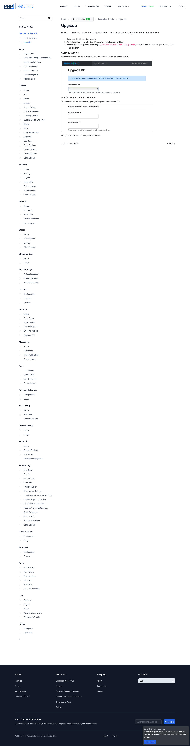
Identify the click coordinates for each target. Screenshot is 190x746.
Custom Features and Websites (69, 697)
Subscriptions (29, 239)
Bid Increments (30, 186)
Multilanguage (25, 269)
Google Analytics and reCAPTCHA (38, 495)
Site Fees (27, 298)
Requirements (20, 691)
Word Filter (28, 585)
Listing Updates (30, 154)
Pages (26, 604)
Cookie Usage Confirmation (35, 499)
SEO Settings (29, 478)
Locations (28, 633)
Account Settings (31, 70)
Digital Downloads (31, 111)
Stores (22, 230)
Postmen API (29, 335)
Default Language (31, 274)
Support (108, 6)
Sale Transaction (30, 379)
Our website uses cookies (154, 729)
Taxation (23, 289)
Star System (29, 454)
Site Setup (28, 470)
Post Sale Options (31, 327)
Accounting (24, 406)
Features (63, 6)
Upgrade (27, 42)
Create (26, 90)
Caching (27, 474)
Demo (144, 6)
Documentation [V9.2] (65, 681)
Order (152, 6)
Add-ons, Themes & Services (67, 691)
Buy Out (27, 178)
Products (23, 201)
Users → (171, 143)
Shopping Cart (26, 254)
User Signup (29, 371)
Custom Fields (25, 532)
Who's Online (29, 568)
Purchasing (28, 210)
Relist (26, 128)
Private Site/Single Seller (34, 504)
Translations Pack (31, 283)
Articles (59, 707)
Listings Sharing (30, 149)
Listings (22, 86)
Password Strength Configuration (37, 58)
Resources (124, 6)
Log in (181, 6)
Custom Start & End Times (35, 120)
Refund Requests (31, 419)
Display (27, 243)
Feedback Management (33, 459)
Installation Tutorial (28, 33)
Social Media (29, 516)
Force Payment (30, 223)
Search (27, 124)
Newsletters (29, 572)
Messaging (24, 342)
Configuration (29, 294)
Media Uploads (30, 107)
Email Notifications (31, 355)
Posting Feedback (31, 450)
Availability (28, 351)
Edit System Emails (32, 617)
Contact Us (164, 6)
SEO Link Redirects (31, 589)
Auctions (23, 165)
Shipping (23, 309)
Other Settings (30, 158)
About (99, 681)
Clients (100, 691)
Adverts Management (33, 613)
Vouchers (28, 580)
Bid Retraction (29, 190)
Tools (21, 563)
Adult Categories (31, 512)
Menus (26, 609)
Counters (27, 141)
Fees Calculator (30, 383)
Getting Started (26, 27)
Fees (21, 366)
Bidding (27, 173)
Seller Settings (30, 145)
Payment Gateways (28, 390)
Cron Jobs (28, 483)
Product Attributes (31, 219)
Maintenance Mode (32, 521)
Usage (26, 263)
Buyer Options (29, 322)
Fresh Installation (31, 38)
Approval (27, 137)
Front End (28, 415)
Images (27, 103)
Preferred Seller (30, 487)
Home (63, 19)
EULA (106, 736)
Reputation (24, 441)
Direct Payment (26, 425)
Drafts (26, 99)
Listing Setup (29, 375)
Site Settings (25, 465)
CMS (21, 595)
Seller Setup (29, 318)
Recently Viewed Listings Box (36, 508)
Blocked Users (30, 576)
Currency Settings (31, 116)
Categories (28, 628)
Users (21, 49)
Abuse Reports (30, 359)
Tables (22, 624)
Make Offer (28, 182)
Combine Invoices (31, 132)
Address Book (29, 79)
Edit (25, 94)
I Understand (150, 742)
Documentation (92, 6)
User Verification (30, 66)
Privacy (115, 736)
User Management (31, 75)
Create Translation (31, 278)
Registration (29, 53)
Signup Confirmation (32, 62)
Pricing (77, 6)
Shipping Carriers (31, 331)
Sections (27, 600)
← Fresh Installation (70, 143)
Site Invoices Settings (32, 491)
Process (27, 556)
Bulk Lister (24, 547)
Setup (26, 234)
